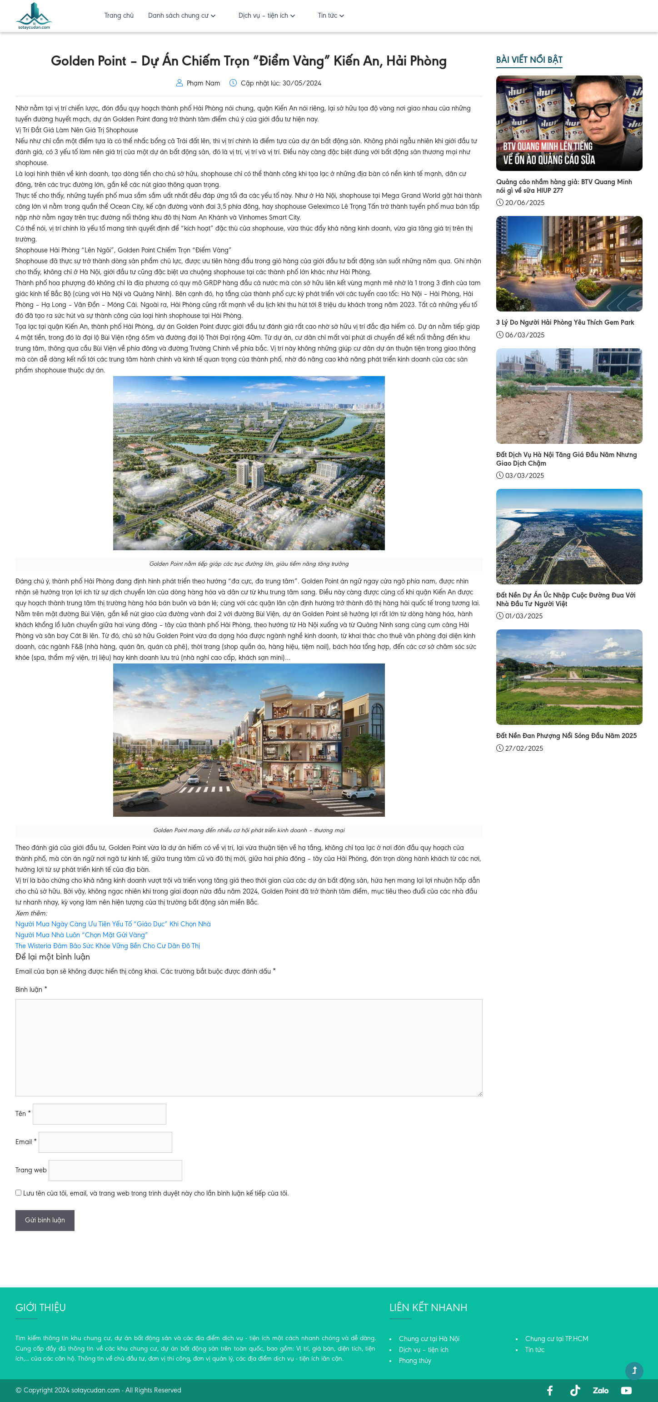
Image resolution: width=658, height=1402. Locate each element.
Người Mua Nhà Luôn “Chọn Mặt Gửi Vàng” (81, 935)
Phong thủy (415, 1361)
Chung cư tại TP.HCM (556, 1339)
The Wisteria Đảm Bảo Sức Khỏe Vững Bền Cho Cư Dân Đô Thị (107, 946)
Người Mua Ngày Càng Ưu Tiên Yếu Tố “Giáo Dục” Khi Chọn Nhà (113, 924)
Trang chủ (119, 16)
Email (26, 1142)
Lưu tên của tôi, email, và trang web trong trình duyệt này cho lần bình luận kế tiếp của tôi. (156, 1193)
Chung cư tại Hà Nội (429, 1339)
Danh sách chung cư (178, 16)
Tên (23, 1114)
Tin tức (327, 16)
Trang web (31, 1170)
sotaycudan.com (95, 1390)
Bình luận (31, 990)
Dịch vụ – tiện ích (263, 16)
